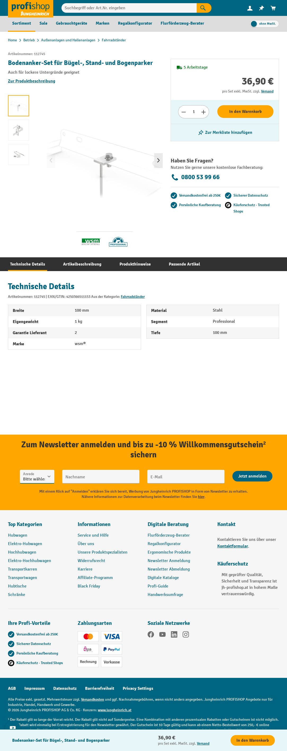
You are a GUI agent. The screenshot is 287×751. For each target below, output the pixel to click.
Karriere (85, 569)
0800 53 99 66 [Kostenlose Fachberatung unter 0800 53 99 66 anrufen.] (195, 177)
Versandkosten (92, 699)
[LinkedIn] (174, 635)
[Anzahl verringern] (183, 111)
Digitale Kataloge (163, 577)
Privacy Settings (138, 688)
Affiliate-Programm (95, 577)
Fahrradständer (133, 296)
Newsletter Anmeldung (169, 560)
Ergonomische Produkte (169, 552)
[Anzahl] (193, 111)
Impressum (34, 688)
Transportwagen (22, 577)
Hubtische (17, 586)
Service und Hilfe (93, 535)
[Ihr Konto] (250, 8)
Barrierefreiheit (99, 688)
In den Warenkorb (245, 111)
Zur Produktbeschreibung (31, 81)
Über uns (86, 543)
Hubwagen (17, 535)
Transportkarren (22, 569)
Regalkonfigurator (164, 543)
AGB (12, 688)
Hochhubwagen (22, 552)
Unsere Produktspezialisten (102, 552)
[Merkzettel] (261, 8)
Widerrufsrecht (91, 560)
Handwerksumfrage (165, 594)
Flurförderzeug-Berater (169, 535)
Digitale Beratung (168, 524)
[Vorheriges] (51, 160)
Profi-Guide (158, 586)
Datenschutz (65, 688)
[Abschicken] (252, 476)
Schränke (16, 594)
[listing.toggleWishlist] (225, 132)
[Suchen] (204, 8)
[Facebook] (151, 635)
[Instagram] (186, 635)
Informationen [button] (94, 524)
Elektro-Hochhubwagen (29, 560)
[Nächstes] (158, 160)
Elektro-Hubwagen (25, 543)
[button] (178, 526)
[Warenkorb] (273, 8)
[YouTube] (162, 635)
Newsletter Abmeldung (169, 569)
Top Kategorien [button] (25, 524)
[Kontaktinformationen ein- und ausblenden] (13, 738)
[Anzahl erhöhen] (203, 111)
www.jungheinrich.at (114, 710)
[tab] (27, 264)
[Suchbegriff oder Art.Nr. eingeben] (129, 8)
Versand (267, 91)
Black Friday (89, 586)
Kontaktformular (232, 546)
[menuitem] (250, 8)
